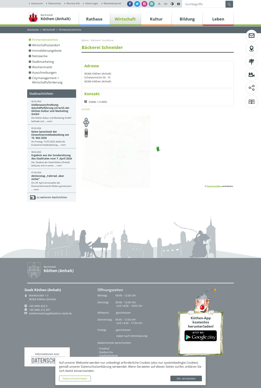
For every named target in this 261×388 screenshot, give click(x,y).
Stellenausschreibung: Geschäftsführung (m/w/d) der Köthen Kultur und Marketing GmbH (50, 109)
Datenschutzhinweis (75, 378)
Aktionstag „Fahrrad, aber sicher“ (47, 177)
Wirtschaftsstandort (46, 45)
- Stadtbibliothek (108, 355)
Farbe (172, 4)
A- (159, 4)
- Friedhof (103, 348)
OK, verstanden (186, 378)
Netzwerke (40, 56)
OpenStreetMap (214, 186)
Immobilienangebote (47, 50)
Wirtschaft (49, 29)
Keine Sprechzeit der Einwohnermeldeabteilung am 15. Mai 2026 (50, 135)
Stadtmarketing (43, 61)
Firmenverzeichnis (45, 40)
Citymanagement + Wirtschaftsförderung (47, 80)
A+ (166, 4)
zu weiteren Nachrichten (52, 197)
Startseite (33, 29)
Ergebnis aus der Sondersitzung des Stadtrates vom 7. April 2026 (51, 156)
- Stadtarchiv (105, 352)
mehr (49, 121)
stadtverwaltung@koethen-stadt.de (50, 313)
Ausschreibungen (44, 72)
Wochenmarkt (42, 67)
